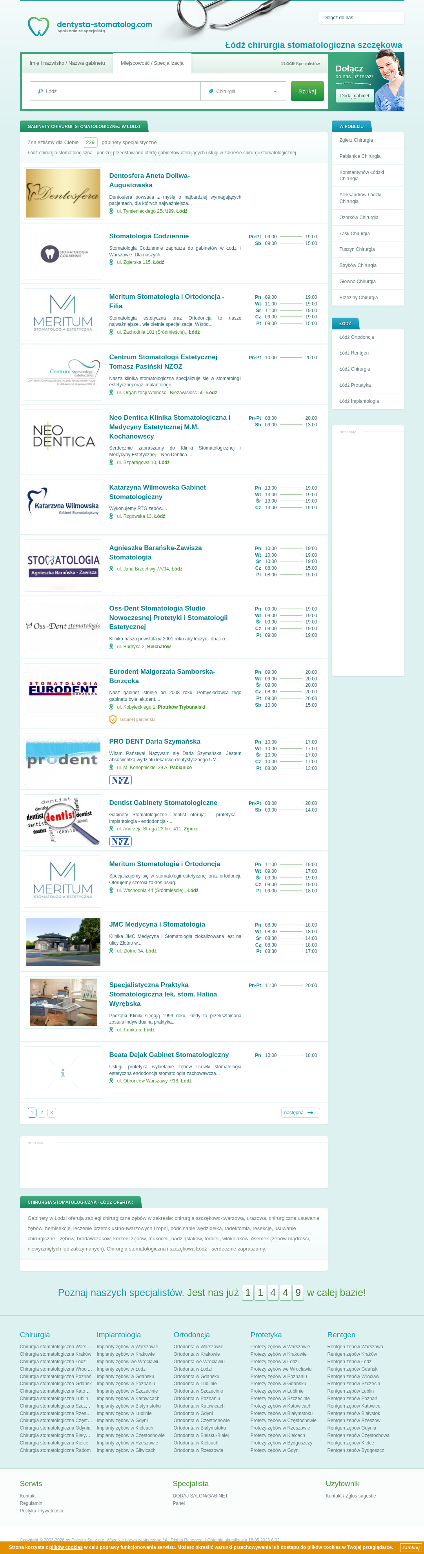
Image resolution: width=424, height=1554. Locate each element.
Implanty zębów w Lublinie (124, 1413)
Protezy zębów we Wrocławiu (281, 1369)
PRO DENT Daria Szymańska (154, 741)
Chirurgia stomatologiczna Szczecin (57, 1406)
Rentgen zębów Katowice (354, 1406)
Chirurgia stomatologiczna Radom (55, 1450)
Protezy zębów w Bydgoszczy (282, 1443)
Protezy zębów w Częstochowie (284, 1420)
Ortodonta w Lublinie (195, 1383)
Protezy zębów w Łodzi (275, 1361)
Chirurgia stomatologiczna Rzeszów (57, 1413)
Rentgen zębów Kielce (351, 1443)
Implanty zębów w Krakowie (126, 1354)
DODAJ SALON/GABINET (200, 1496)
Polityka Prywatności (41, 1511)
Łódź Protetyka (355, 385)
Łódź (182, 211)
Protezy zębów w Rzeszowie (280, 1428)
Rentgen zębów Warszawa (355, 1346)
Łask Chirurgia (355, 233)
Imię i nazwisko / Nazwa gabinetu (67, 63)
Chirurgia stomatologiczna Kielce (54, 1443)
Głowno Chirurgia (358, 281)
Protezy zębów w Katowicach (281, 1406)
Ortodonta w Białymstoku (200, 1428)
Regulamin (31, 1503)
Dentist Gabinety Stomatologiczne (163, 802)
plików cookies (66, 1547)
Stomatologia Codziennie (149, 236)
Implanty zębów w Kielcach (125, 1428)
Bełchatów (159, 646)
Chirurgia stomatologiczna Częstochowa (62, 1420)
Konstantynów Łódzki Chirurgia (362, 176)
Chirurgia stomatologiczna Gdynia (55, 1428)
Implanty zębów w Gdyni (122, 1420)
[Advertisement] (368, 554)
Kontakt (28, 1496)
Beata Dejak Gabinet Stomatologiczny (169, 1055)
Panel (179, 1503)
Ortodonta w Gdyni (193, 1413)
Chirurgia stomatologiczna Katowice (57, 1391)
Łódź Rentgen (354, 353)
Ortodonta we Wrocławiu (199, 1361)
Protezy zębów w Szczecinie (280, 1398)
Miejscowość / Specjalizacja (152, 63)
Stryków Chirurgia (358, 265)
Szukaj (307, 91)
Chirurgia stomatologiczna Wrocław (57, 1369)
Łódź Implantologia (359, 401)
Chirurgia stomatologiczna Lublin (54, 1398)
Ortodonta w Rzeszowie (199, 1450)
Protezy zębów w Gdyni (275, 1450)
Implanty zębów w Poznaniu (126, 1383)
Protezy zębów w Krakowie (279, 1354)
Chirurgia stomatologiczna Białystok (57, 1435)
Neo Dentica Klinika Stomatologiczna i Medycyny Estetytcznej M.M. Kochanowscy (170, 427)
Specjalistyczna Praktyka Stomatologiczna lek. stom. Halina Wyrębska (163, 994)
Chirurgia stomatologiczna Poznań (56, 1376)
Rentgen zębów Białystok (354, 1413)
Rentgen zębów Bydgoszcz (356, 1450)
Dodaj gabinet (354, 96)
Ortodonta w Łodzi (193, 1369)
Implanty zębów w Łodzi (122, 1369)
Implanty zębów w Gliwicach (126, 1450)
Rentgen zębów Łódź (350, 1361)
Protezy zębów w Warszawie (280, 1346)
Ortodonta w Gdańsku (197, 1376)
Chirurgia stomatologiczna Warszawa (59, 1346)
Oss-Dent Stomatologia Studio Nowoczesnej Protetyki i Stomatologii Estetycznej (168, 618)
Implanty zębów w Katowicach (128, 1398)
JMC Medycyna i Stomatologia (157, 924)
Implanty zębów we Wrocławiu (128, 1361)
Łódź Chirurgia (355, 369)
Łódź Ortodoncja (357, 337)
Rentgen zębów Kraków (352, 1354)
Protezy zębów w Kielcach (278, 1435)
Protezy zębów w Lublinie (277, 1391)
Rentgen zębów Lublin (351, 1391)
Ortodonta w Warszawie (199, 1346)
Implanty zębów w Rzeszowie (127, 1443)
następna (294, 1112)
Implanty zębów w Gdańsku (126, 1376)
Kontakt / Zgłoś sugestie (351, 1496)
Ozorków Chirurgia (359, 217)
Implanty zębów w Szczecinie (127, 1391)
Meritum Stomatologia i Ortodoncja (164, 864)
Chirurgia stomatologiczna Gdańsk (56, 1383)
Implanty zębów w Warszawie (127, 1346)
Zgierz (191, 829)
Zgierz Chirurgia (356, 140)
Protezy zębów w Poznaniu (279, 1376)
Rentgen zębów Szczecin (354, 1383)
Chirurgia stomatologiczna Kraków (55, 1354)
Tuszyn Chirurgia (357, 249)
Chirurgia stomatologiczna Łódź (53, 1361)
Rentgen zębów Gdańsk (353, 1369)
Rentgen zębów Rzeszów (354, 1420)
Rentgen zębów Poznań (352, 1398)
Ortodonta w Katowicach (199, 1406)
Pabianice (181, 767)
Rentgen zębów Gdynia (352, 1428)
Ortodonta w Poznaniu (197, 1398)
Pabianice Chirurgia (360, 156)
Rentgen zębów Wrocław (354, 1376)
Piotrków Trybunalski (182, 707)
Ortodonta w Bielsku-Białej (201, 1435)
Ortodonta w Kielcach (196, 1443)
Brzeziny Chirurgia (359, 297)
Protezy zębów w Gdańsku (278, 1383)
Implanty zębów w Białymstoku (129, 1406)
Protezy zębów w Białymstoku (282, 1413)
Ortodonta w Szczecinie (198, 1391)
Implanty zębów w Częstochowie (131, 1435)
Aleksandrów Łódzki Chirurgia (361, 198)
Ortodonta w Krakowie (197, 1354)
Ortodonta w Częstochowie (202, 1420)
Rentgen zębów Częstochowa (359, 1435)
